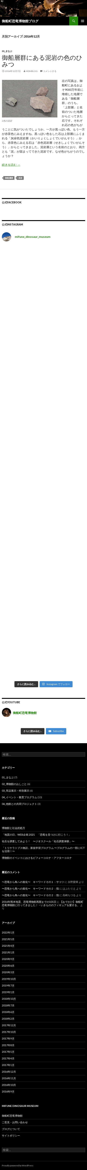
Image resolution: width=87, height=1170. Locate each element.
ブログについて (11, 1128)
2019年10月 (9, 978)
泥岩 (20, 178)
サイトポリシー (11, 1135)
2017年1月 (8, 1065)
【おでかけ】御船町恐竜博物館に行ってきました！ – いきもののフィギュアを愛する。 (42, 903)
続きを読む (11, 164)
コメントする (49, 71)
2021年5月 (8, 939)
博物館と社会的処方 (13, 828)
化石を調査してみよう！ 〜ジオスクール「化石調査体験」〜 (38, 841)
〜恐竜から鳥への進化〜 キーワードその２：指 (30, 888)
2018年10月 (9, 998)
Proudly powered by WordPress (17, 1165)
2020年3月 (8, 972)
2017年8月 (8, 1045)
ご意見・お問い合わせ (15, 1122)
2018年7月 (8, 1005)
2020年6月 (8, 965)
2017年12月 (9, 1025)
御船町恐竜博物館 (12, 1115)
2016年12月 (9, 1071)
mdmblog (32, 71)
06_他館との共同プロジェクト (19, 803)
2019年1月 (8, 992)
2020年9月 (8, 959)
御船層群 (9, 178)
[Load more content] (32, 731)
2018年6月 (8, 1012)
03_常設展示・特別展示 (15, 790)
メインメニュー (82, 21)
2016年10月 (9, 1084)
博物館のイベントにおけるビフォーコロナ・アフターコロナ (37, 857)
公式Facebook (11, 202)
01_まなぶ (7, 51)
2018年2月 (8, 1018)
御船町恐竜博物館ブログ (20, 21)
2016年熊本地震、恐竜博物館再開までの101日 (29, 901)
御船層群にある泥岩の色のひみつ (42, 61)
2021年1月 (8, 952)
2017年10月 (9, 1031)
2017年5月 (8, 1051)
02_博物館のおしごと (14, 784)
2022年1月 (8, 932)
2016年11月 (9, 1078)
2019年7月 (8, 985)
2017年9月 (8, 1038)
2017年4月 (8, 1058)
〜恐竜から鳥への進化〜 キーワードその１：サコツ (33, 881)
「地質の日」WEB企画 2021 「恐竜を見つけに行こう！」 (36, 834)
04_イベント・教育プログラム (19, 797)
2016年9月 (8, 1091)
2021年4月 (8, 945)
